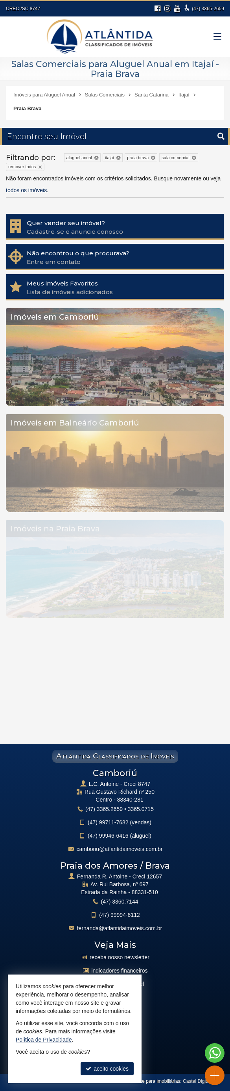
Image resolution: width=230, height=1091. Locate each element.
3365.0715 (141, 809)
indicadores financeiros (119, 970)
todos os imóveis (26, 190)
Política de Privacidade (44, 1039)
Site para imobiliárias (158, 1081)
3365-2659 (208, 8)
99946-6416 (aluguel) (119, 836)
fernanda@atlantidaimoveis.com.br (119, 928)
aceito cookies (107, 1069)
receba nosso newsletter (119, 957)
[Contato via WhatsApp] (214, 1053)
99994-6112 (119, 915)
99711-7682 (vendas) (119, 822)
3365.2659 (104, 809)
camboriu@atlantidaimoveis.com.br (120, 849)
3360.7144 (119, 901)
